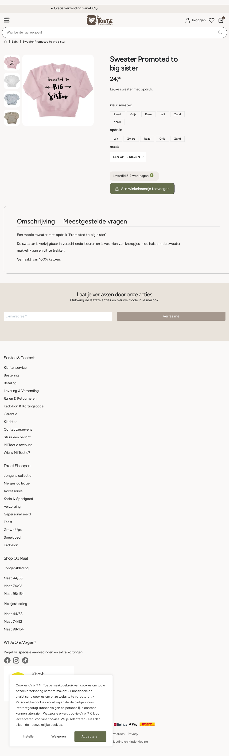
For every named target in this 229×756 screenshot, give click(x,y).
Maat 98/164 (14, 594)
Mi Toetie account (18, 445)
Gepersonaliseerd (17, 514)
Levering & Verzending (21, 391)
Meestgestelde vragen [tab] (95, 221)
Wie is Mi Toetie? (17, 453)
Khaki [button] (117, 121)
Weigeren (58, 736)
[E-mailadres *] (58, 316)
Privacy (133, 734)
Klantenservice (15, 367)
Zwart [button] (117, 114)
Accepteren (90, 736)
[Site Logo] (100, 20)
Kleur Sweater (120, 105)
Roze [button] (148, 114)
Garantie (10, 414)
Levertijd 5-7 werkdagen (134, 176)
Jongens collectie (17, 475)
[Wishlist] (211, 21)
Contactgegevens (18, 429)
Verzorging (12, 506)
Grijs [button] (133, 114)
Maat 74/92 (13, 586)
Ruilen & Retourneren (20, 398)
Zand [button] (177, 114)
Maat (114, 147)
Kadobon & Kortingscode (23, 406)
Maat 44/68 (13, 578)
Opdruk (115, 130)
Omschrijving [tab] (36, 221)
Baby (15, 41)
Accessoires (13, 491)
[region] (61, 711)
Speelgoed (12, 537)
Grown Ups (13, 530)
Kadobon (11, 545)
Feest (8, 522)
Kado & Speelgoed (18, 499)
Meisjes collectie (17, 483)
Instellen (29, 736)
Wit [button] (163, 114)
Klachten (10, 422)
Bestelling (11, 375)
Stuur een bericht (17, 437)
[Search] (220, 32)
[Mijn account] (195, 20)
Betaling (10, 383)
